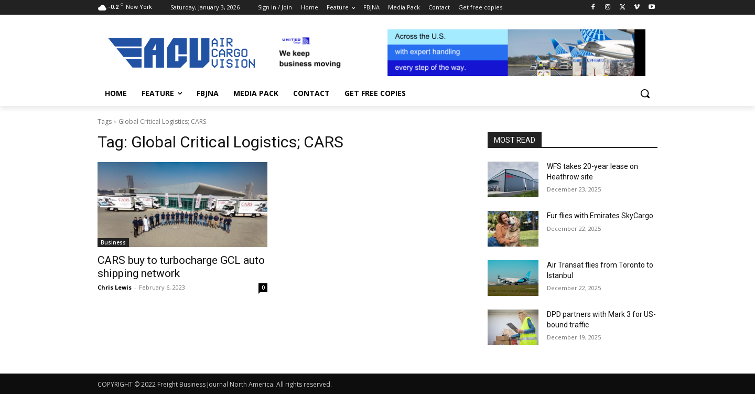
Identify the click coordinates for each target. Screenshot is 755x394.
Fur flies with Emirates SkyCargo (600, 215)
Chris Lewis (115, 287)
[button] (644, 93)
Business (113, 242)
